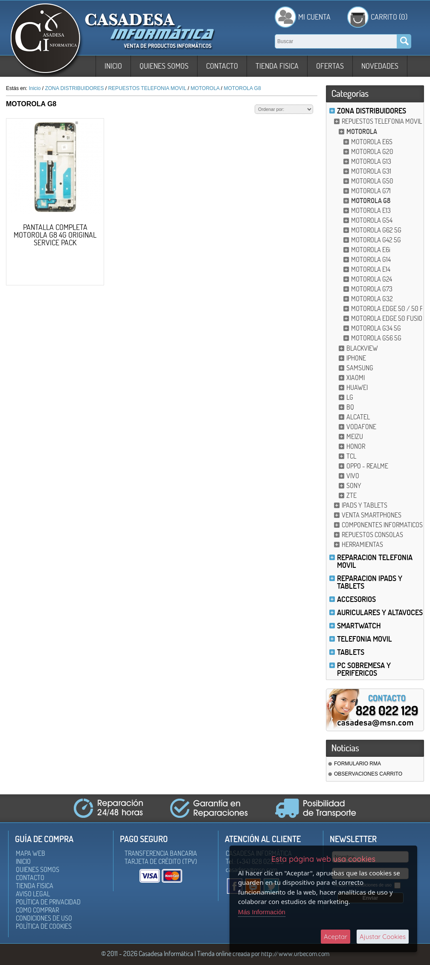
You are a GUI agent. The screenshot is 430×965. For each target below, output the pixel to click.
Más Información (261, 912)
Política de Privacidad (48, 902)
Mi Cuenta (314, 17)
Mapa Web (30, 853)
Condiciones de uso (44, 918)
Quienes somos (164, 66)
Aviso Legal (33, 893)
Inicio (113, 66)
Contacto (222, 66)
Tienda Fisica (277, 66)
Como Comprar (37, 910)
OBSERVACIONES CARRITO (368, 774)
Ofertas (330, 66)
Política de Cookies (44, 926)
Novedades (379, 66)
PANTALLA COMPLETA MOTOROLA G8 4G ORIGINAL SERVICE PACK (55, 234)
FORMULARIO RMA (357, 764)
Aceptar (335, 937)
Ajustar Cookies (383, 937)
